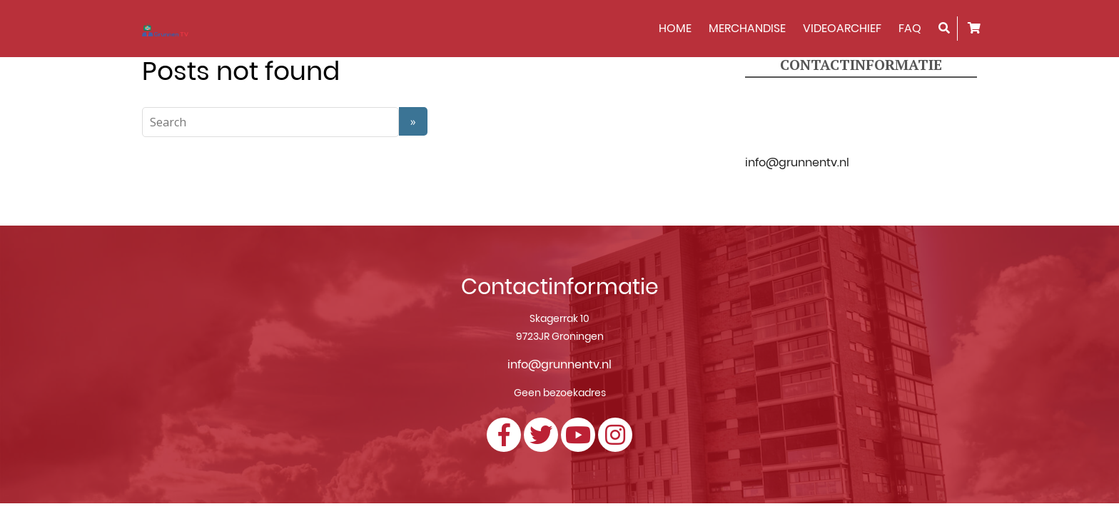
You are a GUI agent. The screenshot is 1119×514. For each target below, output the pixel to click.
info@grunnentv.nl (797, 162)
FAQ (909, 28)
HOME (675, 28)
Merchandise (747, 28)
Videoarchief (842, 28)
